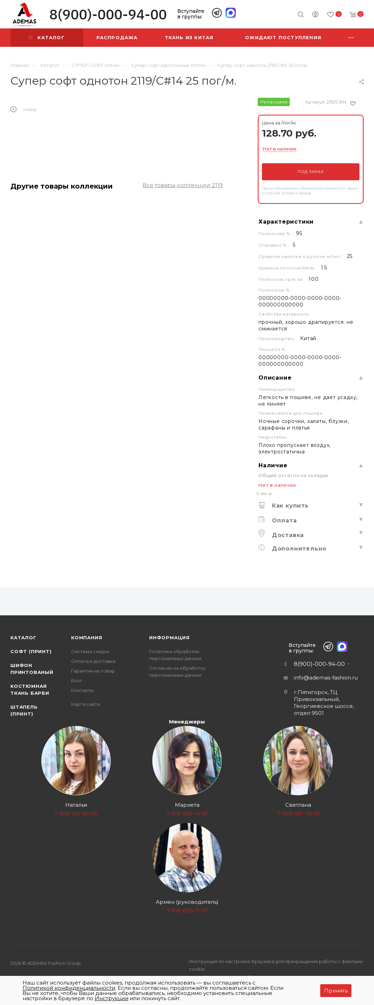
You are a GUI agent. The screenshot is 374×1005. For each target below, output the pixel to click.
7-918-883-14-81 (187, 813)
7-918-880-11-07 (187, 910)
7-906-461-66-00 (75, 813)
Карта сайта (85, 704)
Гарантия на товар (93, 671)
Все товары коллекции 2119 (183, 185)
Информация (169, 637)
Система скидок (90, 651)
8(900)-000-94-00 (108, 14)
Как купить (289, 505)
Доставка (287, 535)
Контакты (82, 690)
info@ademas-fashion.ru (326, 677)
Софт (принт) (31, 651)
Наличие (273, 465)
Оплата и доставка (93, 661)
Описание (274, 377)
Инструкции (111, 998)
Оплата (283, 520)
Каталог (23, 637)
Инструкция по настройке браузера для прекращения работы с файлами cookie (276, 965)
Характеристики (286, 221)
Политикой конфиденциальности (69, 988)
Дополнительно (298, 548)
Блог (76, 680)
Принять (336, 990)
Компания (86, 637)
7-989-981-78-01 (298, 813)
